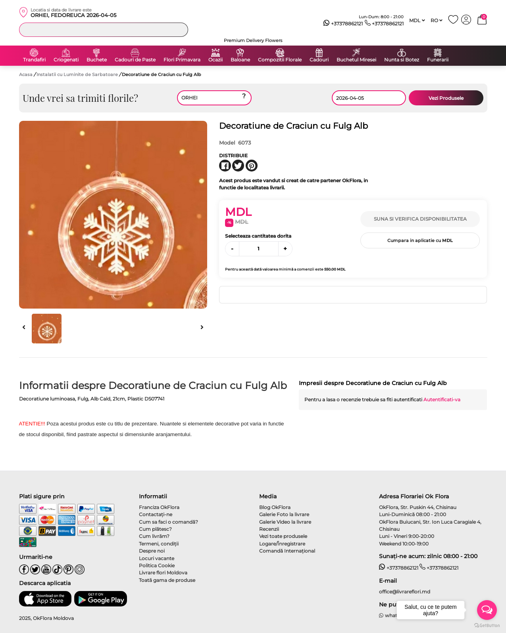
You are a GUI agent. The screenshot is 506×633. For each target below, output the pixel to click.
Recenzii (269, 529)
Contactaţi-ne (155, 514)
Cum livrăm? (154, 536)
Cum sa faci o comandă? (168, 522)
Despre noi (152, 551)
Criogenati (66, 60)
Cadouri (319, 60)
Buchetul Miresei (356, 60)
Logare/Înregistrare (282, 544)
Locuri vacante (156, 558)
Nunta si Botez (401, 60)
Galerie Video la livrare (285, 522)
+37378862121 (343, 24)
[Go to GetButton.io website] (487, 625)
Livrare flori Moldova (163, 573)
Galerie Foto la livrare (284, 514)
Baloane (240, 60)
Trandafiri (34, 60)
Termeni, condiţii (159, 544)
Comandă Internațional (287, 551)
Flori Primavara (182, 60)
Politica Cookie (157, 565)
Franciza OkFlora (159, 507)
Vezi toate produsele (283, 536)
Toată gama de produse (167, 580)
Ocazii (215, 60)
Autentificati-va (441, 399)
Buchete (97, 60)
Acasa (26, 74)
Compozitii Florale (280, 60)
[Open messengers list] (487, 610)
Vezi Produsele (446, 98)
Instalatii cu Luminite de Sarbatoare (78, 74)
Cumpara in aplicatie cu (420, 240)
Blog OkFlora (275, 507)
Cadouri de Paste (135, 60)
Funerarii (437, 60)
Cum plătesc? (155, 529)
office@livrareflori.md (404, 592)
